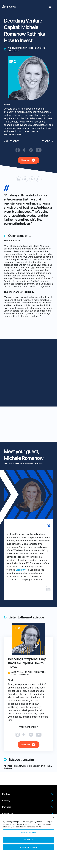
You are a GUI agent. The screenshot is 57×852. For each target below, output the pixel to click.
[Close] (54, 818)
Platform (27, 794)
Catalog (27, 800)
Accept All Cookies (28, 847)
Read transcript (13, 134)
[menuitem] (10, 6)
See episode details (28, 727)
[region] (28, 833)
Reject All (28, 840)
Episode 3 (47, 141)
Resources (27, 813)
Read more (8, 768)
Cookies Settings (28, 832)
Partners (27, 807)
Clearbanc (21, 569)
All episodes (11, 141)
